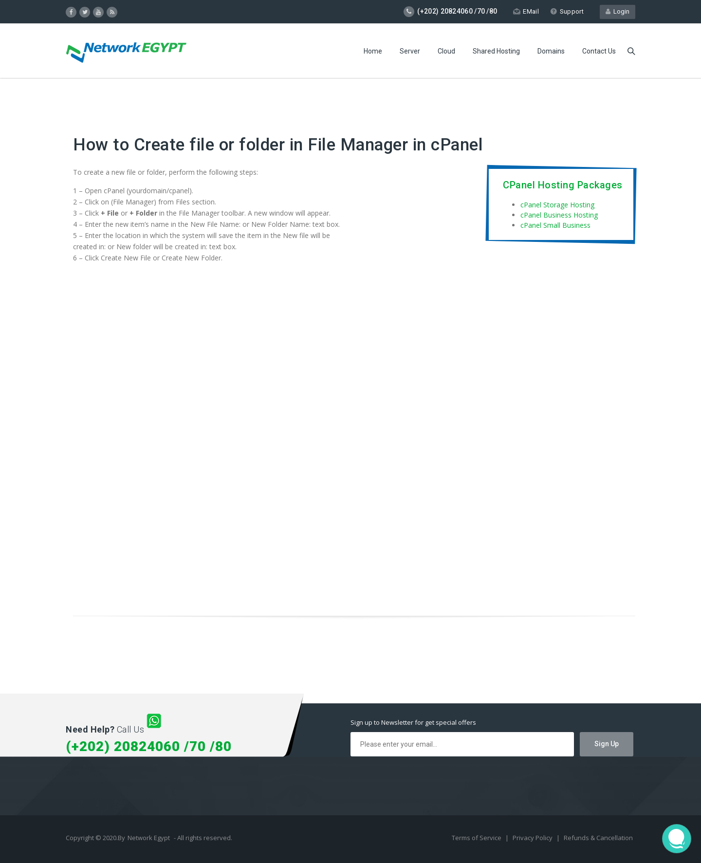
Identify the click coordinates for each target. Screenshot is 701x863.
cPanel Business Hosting (559, 215)
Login (617, 11)
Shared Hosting (496, 51)
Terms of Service (477, 837)
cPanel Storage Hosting (557, 204)
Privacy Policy (533, 837)
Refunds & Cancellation (598, 837)
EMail (526, 11)
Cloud (446, 51)
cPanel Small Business (555, 225)
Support (567, 11)
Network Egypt (149, 837)
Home (373, 51)
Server (410, 51)
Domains (551, 51)
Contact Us (599, 51)
